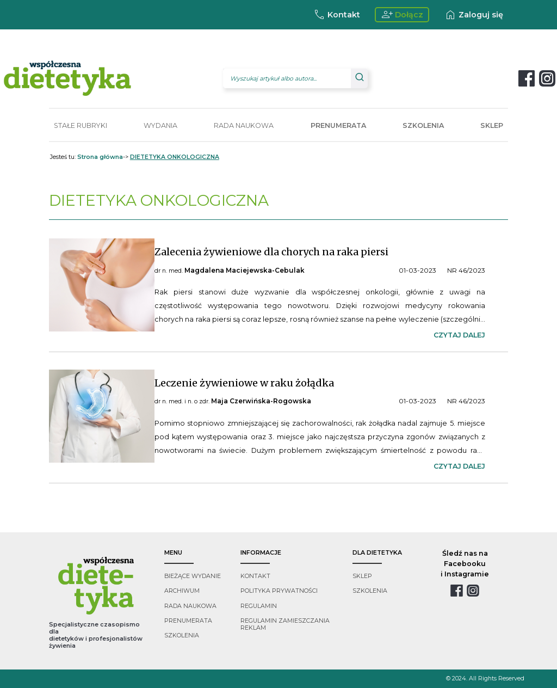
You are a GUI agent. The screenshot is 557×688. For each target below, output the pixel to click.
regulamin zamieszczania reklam (285, 624)
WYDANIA (160, 125)
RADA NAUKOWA (244, 125)
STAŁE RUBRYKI (80, 125)
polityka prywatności (279, 590)
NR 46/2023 (466, 270)
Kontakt (336, 14)
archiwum (182, 590)
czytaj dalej (459, 335)
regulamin (258, 606)
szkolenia (181, 635)
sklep (362, 576)
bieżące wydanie (192, 576)
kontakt (255, 576)
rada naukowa (190, 606)
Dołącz (402, 14)
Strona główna (100, 157)
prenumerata (188, 620)
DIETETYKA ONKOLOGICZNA (174, 157)
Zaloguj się (473, 14)
